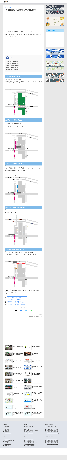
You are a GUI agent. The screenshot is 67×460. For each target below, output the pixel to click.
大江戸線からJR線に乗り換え (12, 61)
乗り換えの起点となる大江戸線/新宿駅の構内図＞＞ (17, 296)
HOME (33, 450)
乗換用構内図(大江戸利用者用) (52, 431)
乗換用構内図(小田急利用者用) (52, 429)
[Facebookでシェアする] (21, 311)
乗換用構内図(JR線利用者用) (52, 439)
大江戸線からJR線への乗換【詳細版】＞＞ (15, 297)
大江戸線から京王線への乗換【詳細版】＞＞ (15, 299)
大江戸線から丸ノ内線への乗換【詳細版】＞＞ (16, 304)
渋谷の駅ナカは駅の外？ (29, 441)
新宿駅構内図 (39, 316)
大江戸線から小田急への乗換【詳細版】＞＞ (15, 301)
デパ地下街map (7, 445)
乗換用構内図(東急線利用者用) (52, 440)
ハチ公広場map (7, 439)
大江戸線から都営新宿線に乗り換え (13, 67)
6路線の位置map (8, 433)
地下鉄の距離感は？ (29, 431)
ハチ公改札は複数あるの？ (30, 445)
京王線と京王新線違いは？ (30, 426)
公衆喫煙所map (7, 431)
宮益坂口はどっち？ (29, 439)
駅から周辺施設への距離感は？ (31, 442)
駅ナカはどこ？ (28, 429)
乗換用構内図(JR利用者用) (51, 426)
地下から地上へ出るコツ (29, 444)
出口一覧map (7, 429)
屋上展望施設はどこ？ (29, 440)
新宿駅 (40, 314)
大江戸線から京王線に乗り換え (13, 63)
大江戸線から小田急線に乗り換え (13, 65)
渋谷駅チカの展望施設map (9, 440)
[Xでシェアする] (16, 311)
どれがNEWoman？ (29, 433)
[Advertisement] (23, 22)
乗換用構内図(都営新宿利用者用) (53, 430)
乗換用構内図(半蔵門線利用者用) (53, 441)
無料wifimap (7, 430)
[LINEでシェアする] (31, 311)
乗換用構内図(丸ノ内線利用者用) (53, 433)
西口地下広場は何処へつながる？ (31, 430)
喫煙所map (7, 441)
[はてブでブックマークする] (26, 311)
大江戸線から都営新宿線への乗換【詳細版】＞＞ (16, 302)
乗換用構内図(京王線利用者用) (52, 444)
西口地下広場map (8, 426)
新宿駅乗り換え (33, 316)
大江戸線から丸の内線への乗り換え (13, 69)
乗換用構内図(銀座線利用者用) (52, 442)
